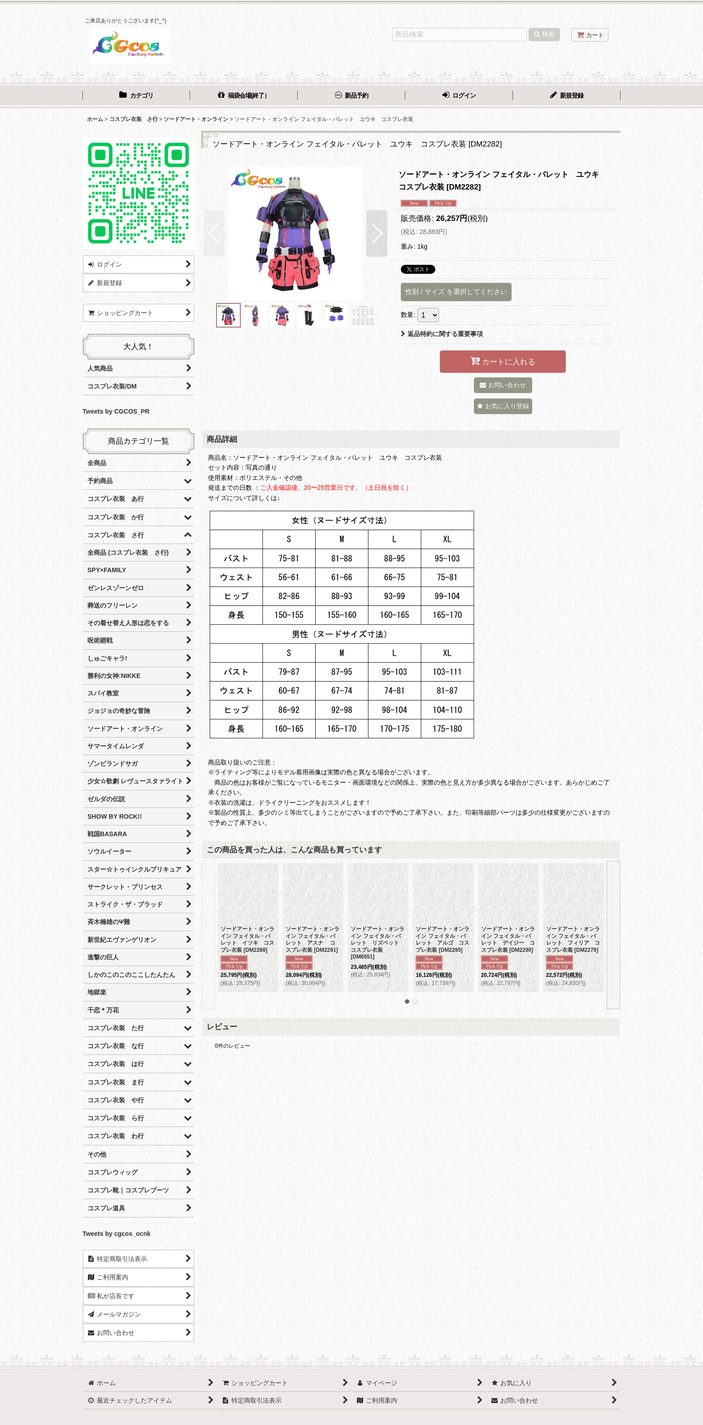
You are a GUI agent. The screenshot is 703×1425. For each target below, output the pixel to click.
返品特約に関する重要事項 (442, 333)
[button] (214, 233)
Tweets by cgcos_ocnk (116, 1233)
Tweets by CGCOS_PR (115, 411)
